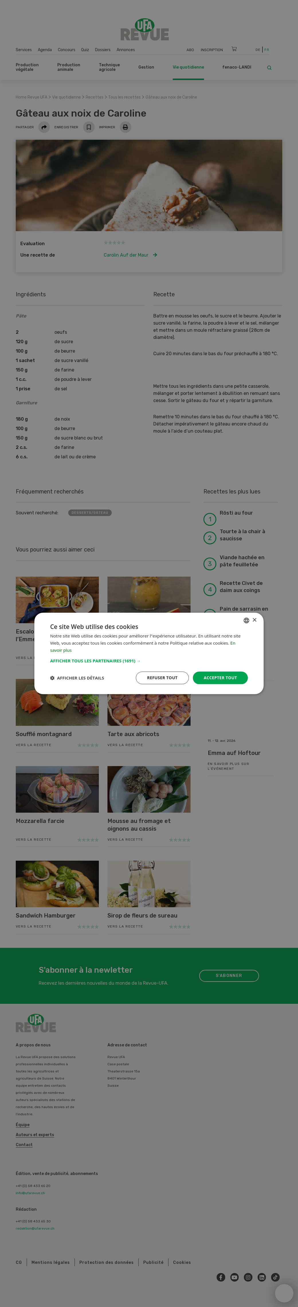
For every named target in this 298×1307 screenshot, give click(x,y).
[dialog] (149, 653)
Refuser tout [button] (162, 677)
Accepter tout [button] (220, 677)
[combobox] (246, 620)
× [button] (254, 620)
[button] (149, 660)
